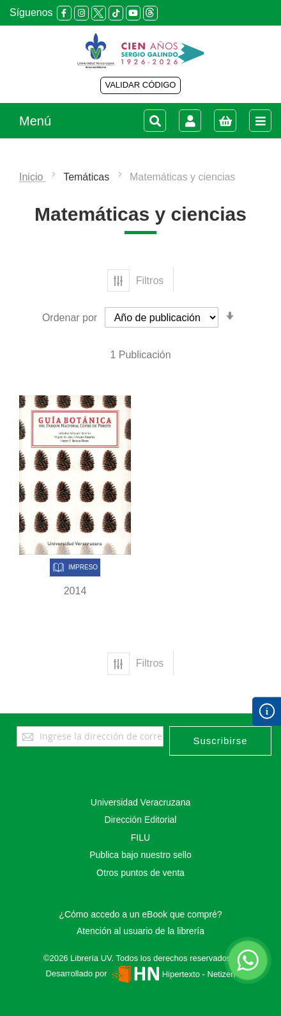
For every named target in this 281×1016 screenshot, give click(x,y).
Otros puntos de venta (140, 873)
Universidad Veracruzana (140, 802)
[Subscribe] (220, 741)
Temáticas (87, 176)
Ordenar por (69, 317)
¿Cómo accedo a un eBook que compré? (140, 914)
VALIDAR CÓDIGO (140, 85)
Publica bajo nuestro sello (140, 855)
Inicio (32, 176)
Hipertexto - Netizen (172, 974)
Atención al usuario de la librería (140, 931)
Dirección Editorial (141, 819)
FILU (140, 837)
